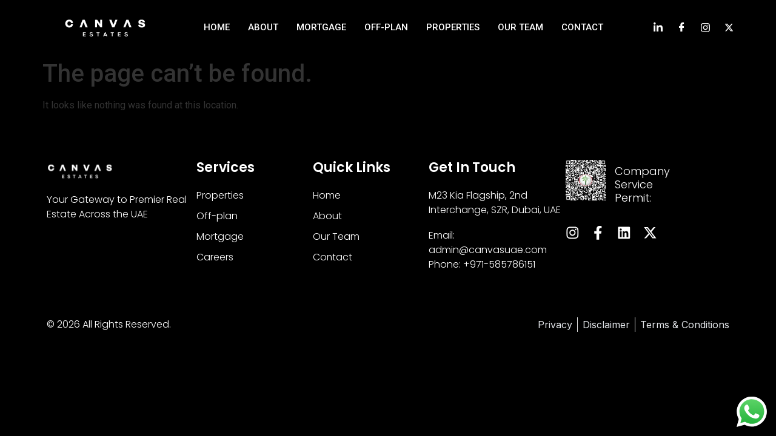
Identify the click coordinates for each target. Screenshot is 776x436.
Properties (453, 27)
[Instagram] (705, 27)
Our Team (520, 27)
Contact (582, 27)
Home (217, 27)
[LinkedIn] (658, 27)
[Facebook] (681, 27)
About (263, 27)
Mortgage (321, 27)
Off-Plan (386, 27)
